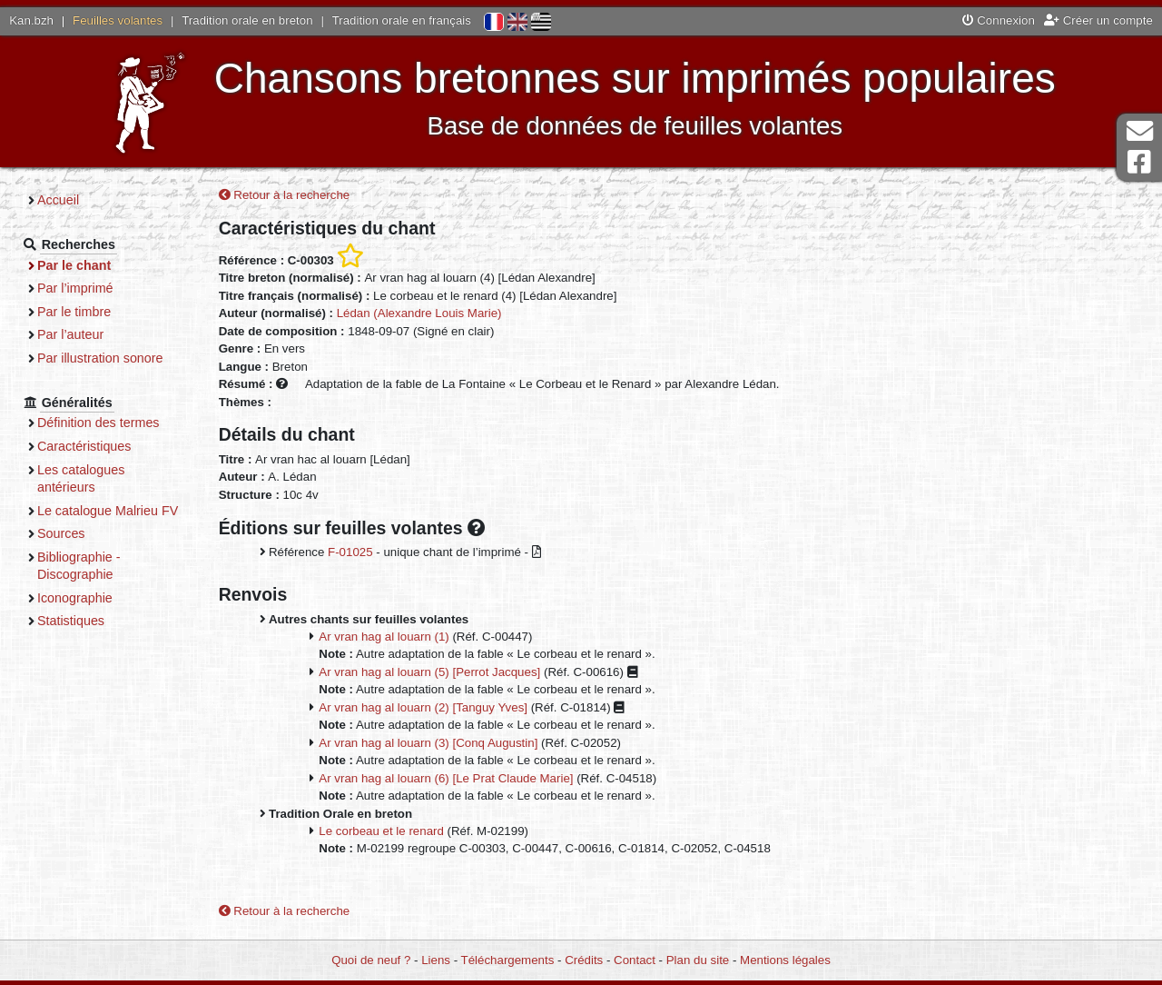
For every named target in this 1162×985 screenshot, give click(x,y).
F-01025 (350, 552)
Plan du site (697, 960)
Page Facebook (1139, 162)
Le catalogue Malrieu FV (107, 510)
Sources (61, 533)
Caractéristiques (84, 446)
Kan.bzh (31, 20)
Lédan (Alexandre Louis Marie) (419, 313)
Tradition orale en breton (247, 20)
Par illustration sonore (100, 358)
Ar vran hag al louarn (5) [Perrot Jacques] (429, 672)
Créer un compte (1098, 20)
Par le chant (74, 265)
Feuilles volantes (117, 20)
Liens (435, 960)
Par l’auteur (70, 334)
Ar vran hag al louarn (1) (383, 636)
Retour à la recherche (284, 195)
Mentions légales (785, 960)
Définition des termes (98, 422)
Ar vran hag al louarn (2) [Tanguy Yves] (423, 707)
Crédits (584, 960)
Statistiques (70, 620)
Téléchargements (508, 960)
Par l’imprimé (75, 288)
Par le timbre (74, 311)
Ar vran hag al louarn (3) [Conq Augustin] (428, 743)
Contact (634, 960)
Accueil (58, 200)
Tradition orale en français (401, 20)
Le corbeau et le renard (381, 831)
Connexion (998, 20)
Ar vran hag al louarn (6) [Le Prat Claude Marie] (446, 778)
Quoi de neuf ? (370, 960)
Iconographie (75, 598)
